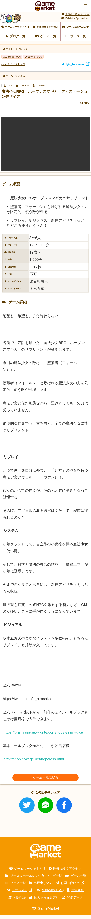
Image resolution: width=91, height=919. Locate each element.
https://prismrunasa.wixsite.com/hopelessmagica (43, 736)
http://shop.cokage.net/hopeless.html (34, 762)
